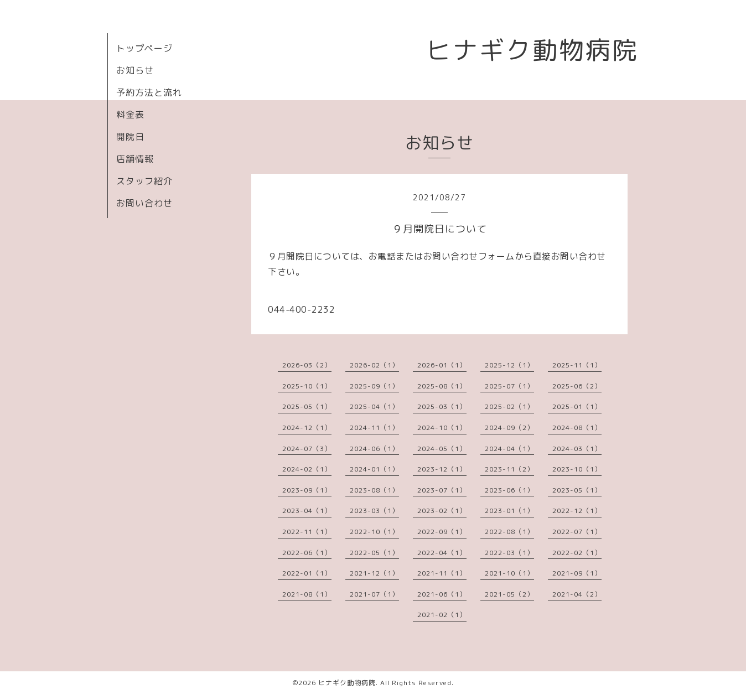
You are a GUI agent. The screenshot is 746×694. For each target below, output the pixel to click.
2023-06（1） (509, 490)
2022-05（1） (374, 552)
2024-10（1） (442, 427)
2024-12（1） (306, 427)
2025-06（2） (577, 386)
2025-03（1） (442, 406)
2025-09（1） (374, 386)
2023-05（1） (577, 490)
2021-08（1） (306, 594)
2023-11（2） (509, 469)
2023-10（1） (577, 469)
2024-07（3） (306, 448)
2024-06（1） (374, 448)
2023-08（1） (374, 490)
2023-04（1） (306, 510)
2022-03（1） (509, 552)
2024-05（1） (442, 448)
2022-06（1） (306, 552)
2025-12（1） (509, 365)
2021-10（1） (509, 573)
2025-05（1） (306, 406)
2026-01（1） (442, 365)
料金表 (130, 114)
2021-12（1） (374, 573)
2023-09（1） (306, 490)
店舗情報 (135, 159)
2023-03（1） (374, 510)
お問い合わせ (144, 203)
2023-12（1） (442, 469)
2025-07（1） (509, 386)
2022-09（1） (442, 531)
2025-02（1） (509, 406)
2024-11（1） (374, 427)
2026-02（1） (374, 365)
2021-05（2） (509, 594)
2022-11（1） (306, 531)
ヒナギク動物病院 (532, 50)
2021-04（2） (577, 594)
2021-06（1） (442, 594)
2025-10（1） (306, 386)
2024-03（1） (577, 448)
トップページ (144, 48)
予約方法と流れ (149, 92)
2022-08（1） (509, 531)
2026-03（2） (306, 365)
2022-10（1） (374, 531)
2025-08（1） (442, 386)
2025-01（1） (577, 406)
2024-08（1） (577, 427)
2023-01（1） (509, 510)
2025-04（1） (374, 406)
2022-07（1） (577, 531)
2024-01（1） (374, 469)
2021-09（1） (577, 573)
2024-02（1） (306, 469)
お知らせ (135, 70)
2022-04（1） (442, 552)
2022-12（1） (577, 510)
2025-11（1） (577, 365)
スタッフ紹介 (144, 181)
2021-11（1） (442, 573)
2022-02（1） (577, 552)
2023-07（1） (442, 490)
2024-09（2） (509, 427)
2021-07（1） (374, 594)
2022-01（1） (306, 573)
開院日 (130, 137)
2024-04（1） (509, 448)
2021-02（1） (442, 614)
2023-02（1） (442, 510)
